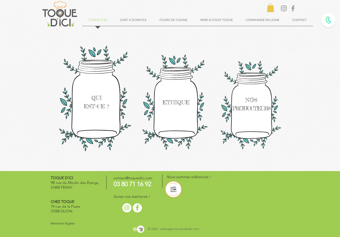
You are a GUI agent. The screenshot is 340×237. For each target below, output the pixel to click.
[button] (270, 7)
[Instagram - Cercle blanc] (126, 207)
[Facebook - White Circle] (137, 207)
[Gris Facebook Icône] (293, 8)
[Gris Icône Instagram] (284, 8)
